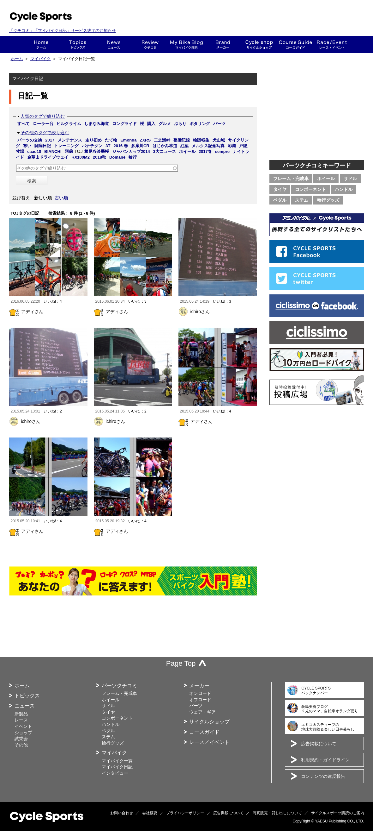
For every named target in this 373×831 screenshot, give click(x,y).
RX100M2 (80, 157)
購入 (151, 123)
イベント (23, 726)
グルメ (165, 123)
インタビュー (115, 773)
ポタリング (200, 123)
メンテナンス (69, 140)
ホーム (41, 44)
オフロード (200, 699)
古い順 (61, 197)
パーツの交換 (29, 140)
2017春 (205, 151)
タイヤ (279, 189)
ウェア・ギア (202, 712)
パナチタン (92, 145)
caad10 (34, 151)
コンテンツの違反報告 (323, 776)
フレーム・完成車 (291, 178)
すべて (23, 123)
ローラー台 (43, 123)
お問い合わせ (121, 813)
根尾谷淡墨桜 (96, 151)
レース (21, 719)
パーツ (219, 123)
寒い (27, 145)
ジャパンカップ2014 (131, 151)
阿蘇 (69, 151)
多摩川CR (140, 145)
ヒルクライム (69, 123)
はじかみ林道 (165, 145)
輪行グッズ (328, 200)
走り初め (93, 140)
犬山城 (219, 140)
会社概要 (149, 813)
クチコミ (150, 44)
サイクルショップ (209, 721)
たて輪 (111, 140)
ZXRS (145, 140)
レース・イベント (332, 44)
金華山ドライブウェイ (47, 157)
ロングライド (124, 123)
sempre (222, 151)
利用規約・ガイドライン (325, 759)
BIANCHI (52, 151)
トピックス (77, 44)
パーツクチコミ (119, 685)
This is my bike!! (186, 44)
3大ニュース (164, 151)
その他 (21, 744)
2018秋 (99, 157)
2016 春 (120, 145)
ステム (301, 200)
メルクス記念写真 (208, 145)
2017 (49, 140)
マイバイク (40, 59)
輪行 (133, 157)
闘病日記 (42, 145)
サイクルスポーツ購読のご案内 (337, 813)
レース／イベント (209, 742)
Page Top (181, 663)
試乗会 (21, 738)
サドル (350, 178)
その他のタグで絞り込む (45, 132)
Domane (117, 157)
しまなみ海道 (96, 123)
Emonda (128, 140)
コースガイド (295, 44)
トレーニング (66, 145)
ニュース (114, 44)
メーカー (223, 44)
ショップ (259, 44)
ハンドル (343, 189)
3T (107, 145)
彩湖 (232, 145)
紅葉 (184, 145)
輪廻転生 (201, 140)
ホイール (187, 151)
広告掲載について (318, 743)
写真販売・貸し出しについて (277, 813)
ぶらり (180, 123)
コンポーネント (310, 189)
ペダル (279, 200)
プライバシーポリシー (185, 813)
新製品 (21, 713)
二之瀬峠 (162, 140)
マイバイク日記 (117, 766)
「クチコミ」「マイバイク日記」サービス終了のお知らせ (62, 30)
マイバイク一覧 (117, 760)
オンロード (200, 693)
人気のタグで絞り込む (43, 116)
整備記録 (181, 140)
